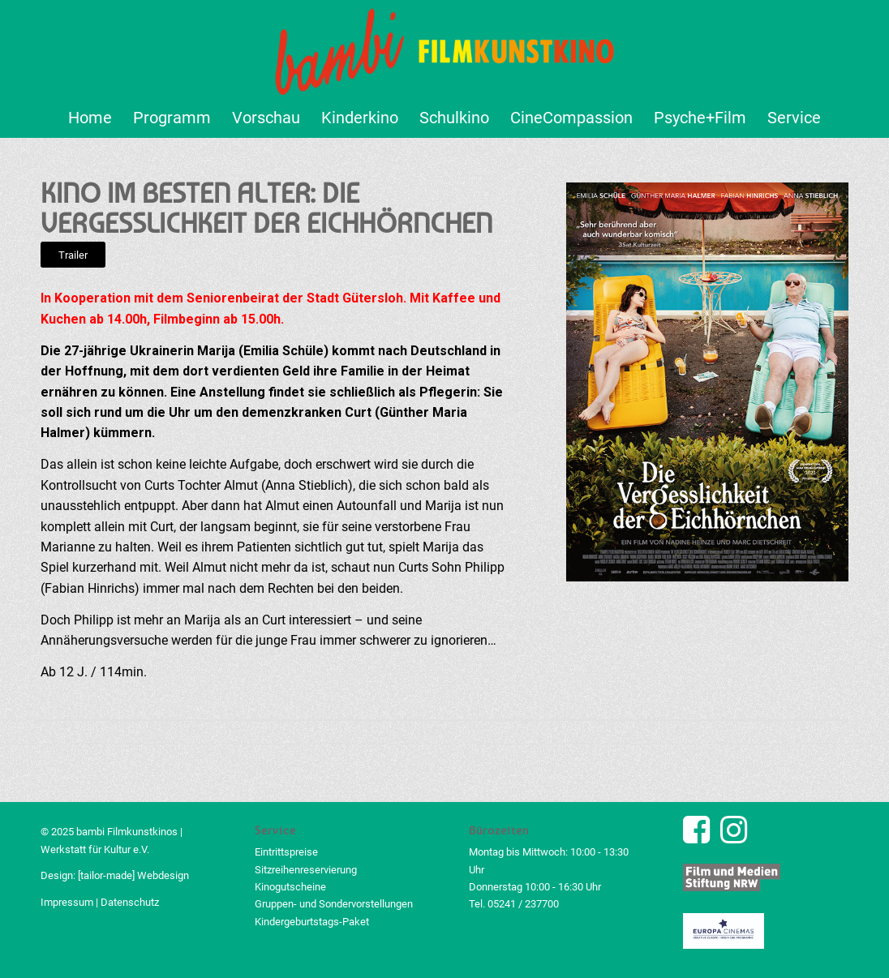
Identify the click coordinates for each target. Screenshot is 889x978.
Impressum (67, 902)
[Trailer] (73, 255)
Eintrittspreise (286, 852)
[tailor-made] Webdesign (133, 875)
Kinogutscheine (290, 887)
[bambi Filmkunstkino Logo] (445, 48)
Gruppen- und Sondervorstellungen (334, 904)
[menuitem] (90, 117)
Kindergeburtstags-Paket (312, 922)
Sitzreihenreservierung (306, 870)
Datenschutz (130, 902)
